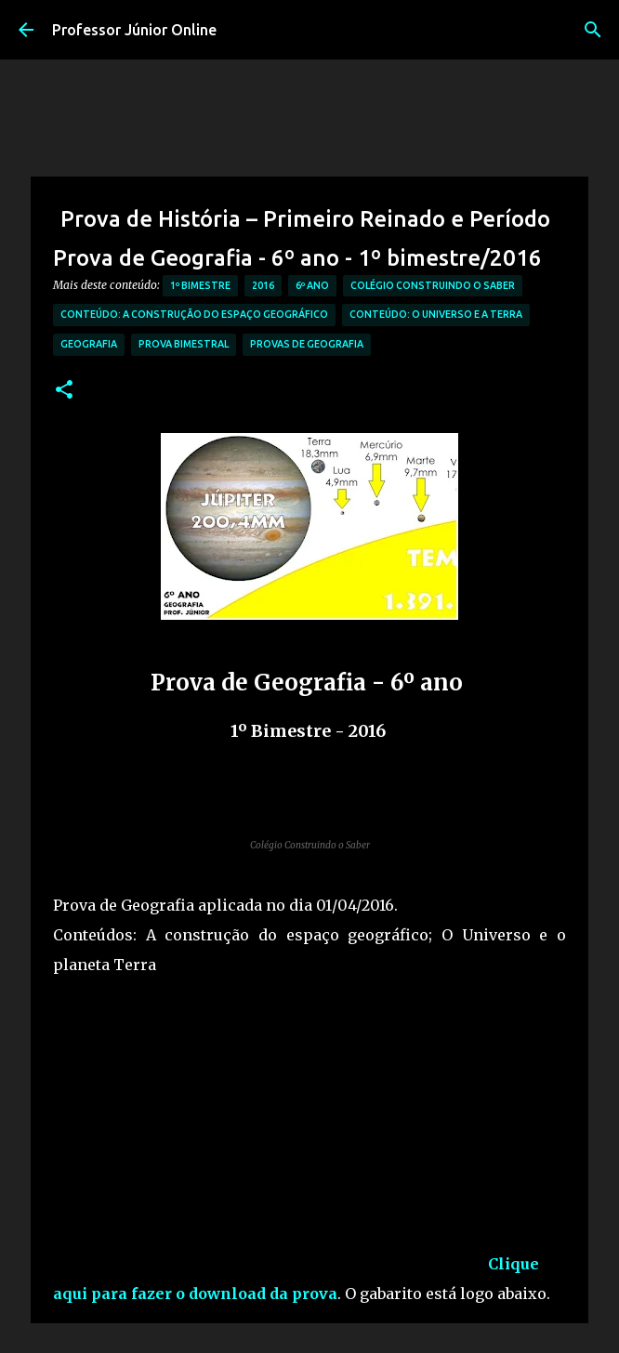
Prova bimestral (183, 343)
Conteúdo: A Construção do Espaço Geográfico (194, 314)
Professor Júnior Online (134, 29)
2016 (263, 285)
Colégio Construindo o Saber (432, 285)
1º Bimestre (200, 285)
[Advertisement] (270, 1139)
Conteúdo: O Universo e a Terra (435, 314)
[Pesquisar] (593, 29)
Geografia (88, 343)
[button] (64, 390)
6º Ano (312, 285)
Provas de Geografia (306, 343)
